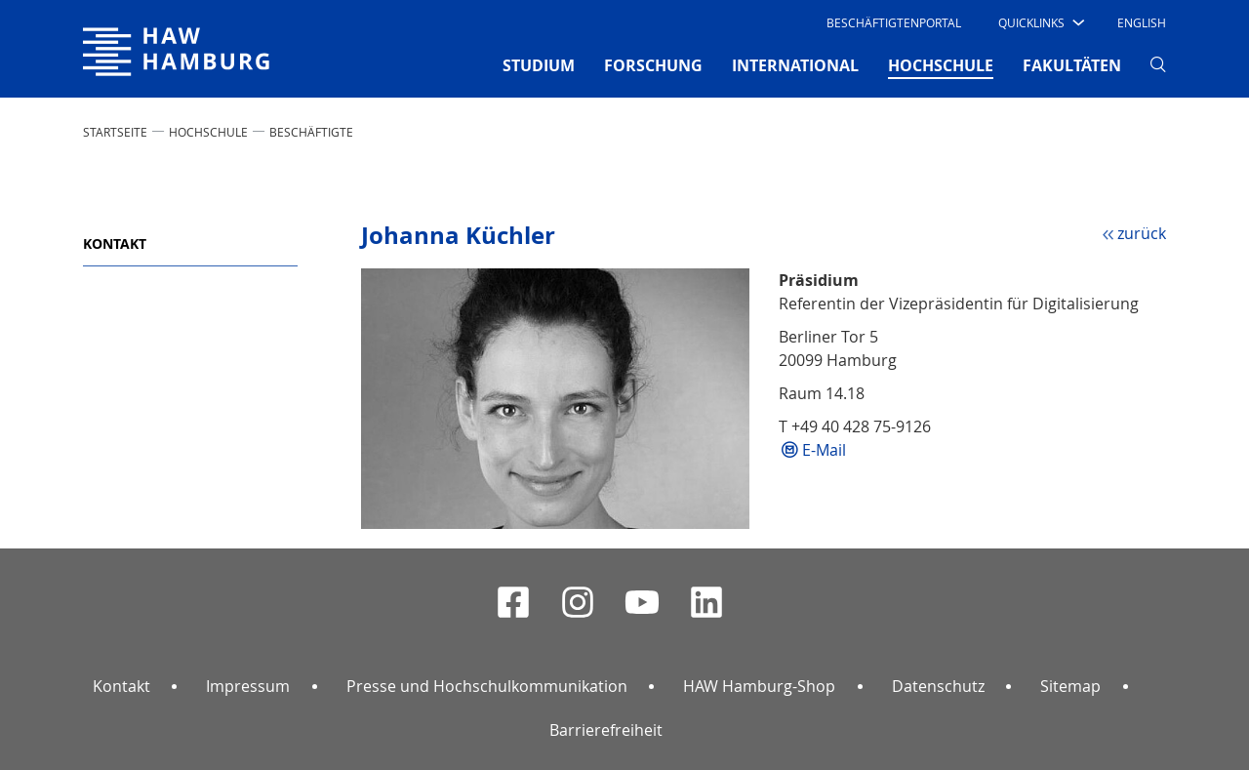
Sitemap (1070, 686)
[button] (1039, 22)
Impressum (248, 686)
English (1141, 22)
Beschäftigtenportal (893, 22)
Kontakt (114, 243)
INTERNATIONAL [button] (795, 65)
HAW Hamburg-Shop (759, 686)
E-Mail (824, 450)
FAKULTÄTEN (1072, 65)
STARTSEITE (115, 132)
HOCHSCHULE (208, 132)
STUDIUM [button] (539, 65)
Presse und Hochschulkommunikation (486, 686)
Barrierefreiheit (606, 730)
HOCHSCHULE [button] (940, 64)
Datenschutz (938, 686)
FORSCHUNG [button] (653, 65)
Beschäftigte (311, 132)
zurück (1141, 233)
